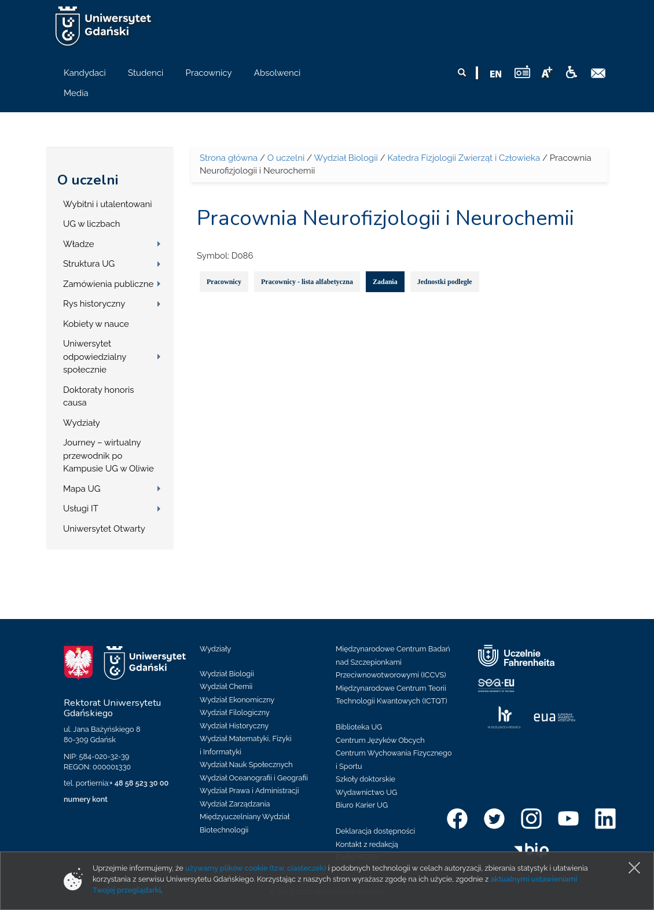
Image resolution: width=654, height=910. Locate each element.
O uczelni (87, 180)
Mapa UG (82, 489)
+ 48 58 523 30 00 (138, 783)
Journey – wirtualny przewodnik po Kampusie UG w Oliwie (108, 455)
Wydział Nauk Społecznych (246, 764)
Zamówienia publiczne (108, 284)
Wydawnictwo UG (366, 792)
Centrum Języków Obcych (380, 740)
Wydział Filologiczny (235, 712)
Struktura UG (89, 264)
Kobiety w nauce (96, 324)
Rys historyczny (94, 304)
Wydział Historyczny (234, 725)
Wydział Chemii (226, 686)
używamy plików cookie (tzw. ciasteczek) (255, 868)
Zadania (385, 282)
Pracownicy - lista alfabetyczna (307, 282)
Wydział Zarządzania (235, 804)
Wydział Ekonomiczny (237, 699)
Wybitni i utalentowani (107, 204)
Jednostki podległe (444, 282)
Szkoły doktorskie (365, 779)
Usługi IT (80, 508)
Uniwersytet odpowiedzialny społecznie (94, 356)
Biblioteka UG (359, 727)
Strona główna (229, 158)
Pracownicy (224, 282)
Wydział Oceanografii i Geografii (254, 777)
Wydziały (81, 423)
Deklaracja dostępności (375, 831)
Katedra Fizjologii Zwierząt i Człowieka (463, 158)
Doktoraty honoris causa (98, 396)
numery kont (86, 799)
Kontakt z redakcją (367, 844)
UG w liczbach (91, 224)
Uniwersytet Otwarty (104, 529)
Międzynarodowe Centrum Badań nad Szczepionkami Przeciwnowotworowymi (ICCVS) (393, 661)
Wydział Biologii (345, 158)
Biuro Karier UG (362, 805)
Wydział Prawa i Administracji (249, 790)
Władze (78, 244)
